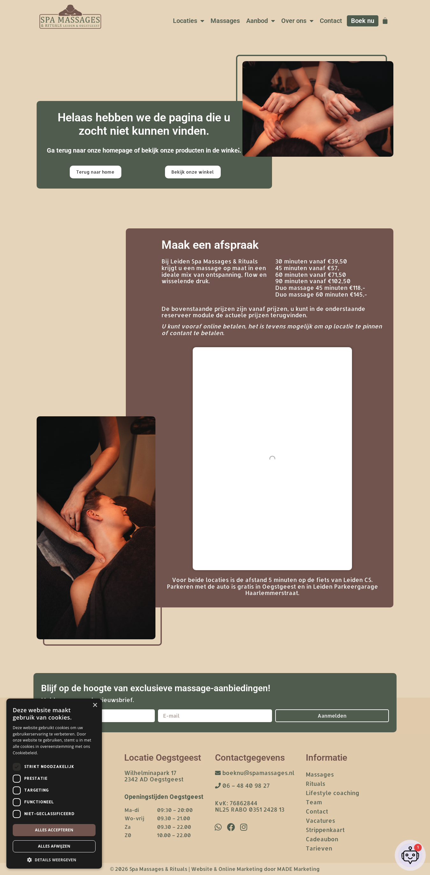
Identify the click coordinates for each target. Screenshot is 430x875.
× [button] (94, 705)
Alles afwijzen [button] (54, 846)
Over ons (297, 21)
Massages (225, 21)
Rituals (315, 783)
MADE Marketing (298, 868)
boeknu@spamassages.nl (254, 772)
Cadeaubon (322, 839)
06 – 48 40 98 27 (242, 785)
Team (314, 802)
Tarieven (319, 848)
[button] (54, 859)
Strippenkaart (325, 829)
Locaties (188, 21)
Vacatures (320, 820)
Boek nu (362, 21)
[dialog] (54, 784)
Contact (331, 21)
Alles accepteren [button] (54, 830)
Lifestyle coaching (332, 792)
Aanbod (260, 21)
